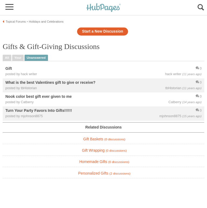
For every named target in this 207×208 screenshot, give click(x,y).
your (17, 58)
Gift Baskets (104, 139)
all (7, 58)
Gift (8, 68)
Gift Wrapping (104, 150)
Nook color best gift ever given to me (38, 97)
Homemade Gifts (104, 162)
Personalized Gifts (104, 173)
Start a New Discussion (102, 31)
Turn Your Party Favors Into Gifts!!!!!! (38, 111)
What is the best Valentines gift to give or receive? (50, 83)
